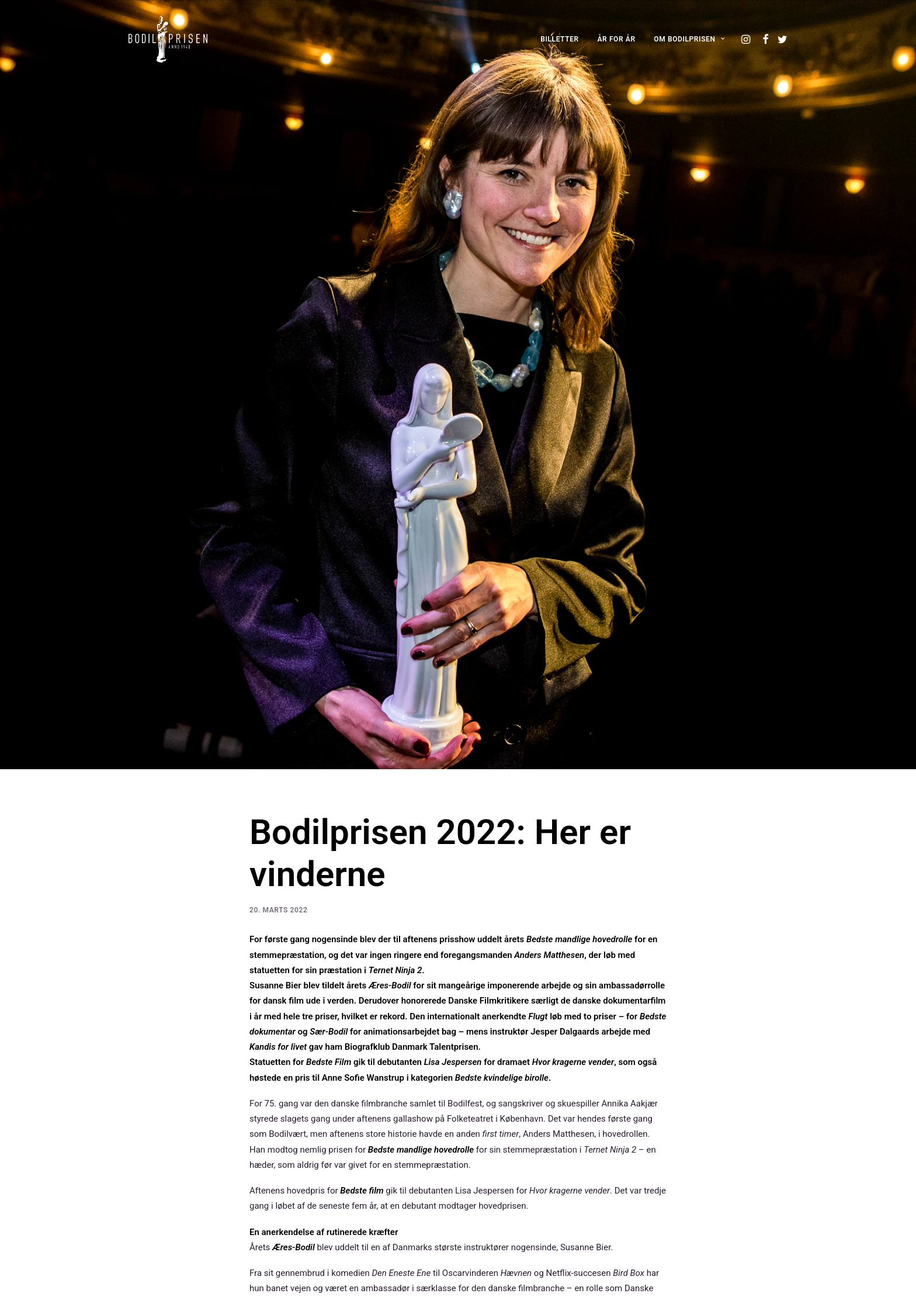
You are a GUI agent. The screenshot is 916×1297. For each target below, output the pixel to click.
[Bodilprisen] (168, 39)
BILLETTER (559, 39)
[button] (747, 39)
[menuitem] (559, 39)
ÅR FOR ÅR (617, 39)
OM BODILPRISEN (689, 39)
